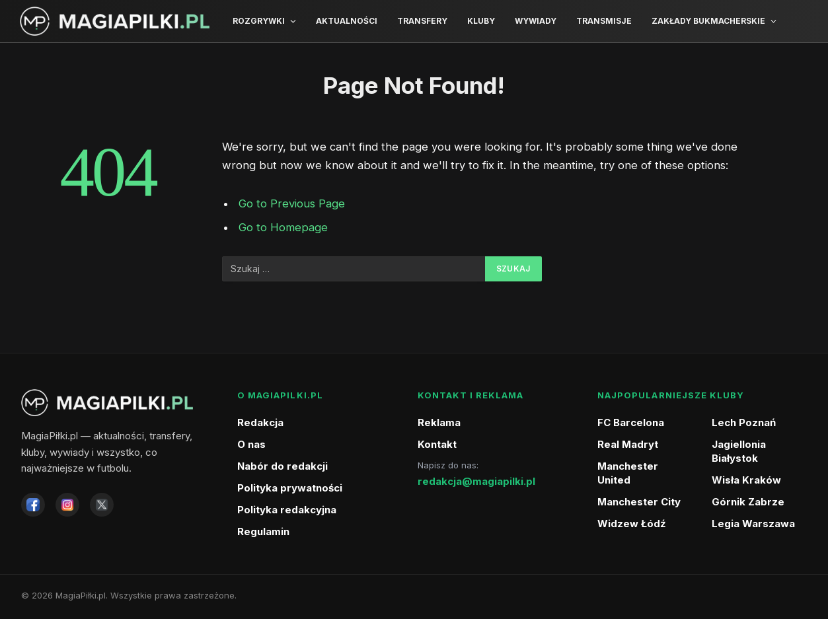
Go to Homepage (283, 227)
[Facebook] (33, 505)
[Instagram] (67, 505)
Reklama (439, 422)
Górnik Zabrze (748, 501)
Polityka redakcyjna (286, 509)
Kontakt (437, 444)
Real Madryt (627, 444)
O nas (251, 444)
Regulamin (263, 531)
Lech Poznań (744, 422)
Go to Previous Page (292, 203)
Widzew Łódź (631, 523)
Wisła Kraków (746, 480)
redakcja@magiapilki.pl (476, 481)
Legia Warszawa (753, 523)
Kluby (481, 21)
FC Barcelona (630, 422)
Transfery (422, 21)
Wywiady (535, 21)
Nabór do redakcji (282, 466)
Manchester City (639, 501)
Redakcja (260, 422)
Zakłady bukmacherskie (708, 21)
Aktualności (346, 21)
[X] (102, 505)
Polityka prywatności (289, 488)
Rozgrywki (259, 21)
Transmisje (604, 21)
